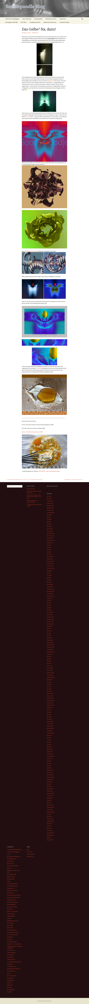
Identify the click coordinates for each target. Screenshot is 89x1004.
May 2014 (49, 802)
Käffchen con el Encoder (12, 911)
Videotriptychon (10, 980)
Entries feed (29, 852)
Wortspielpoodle (11, 989)
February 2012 (50, 830)
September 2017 (50, 733)
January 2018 (50, 723)
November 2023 (50, 563)
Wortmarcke (10, 987)
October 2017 (50, 730)
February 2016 (50, 770)
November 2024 (50, 535)
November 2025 (50, 508)
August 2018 (49, 707)
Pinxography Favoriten (35, 22)
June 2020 (49, 658)
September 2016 (50, 756)
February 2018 (50, 721)
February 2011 (50, 839)
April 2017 (49, 744)
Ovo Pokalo (38, 368)
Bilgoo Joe (9, 868)
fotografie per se (11, 888)
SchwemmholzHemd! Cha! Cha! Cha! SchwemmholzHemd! (23, 479)
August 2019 (49, 679)
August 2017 (49, 735)
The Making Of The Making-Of (13, 968)
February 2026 (50, 501)
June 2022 (49, 603)
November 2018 (50, 700)
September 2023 (50, 568)
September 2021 (50, 624)
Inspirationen (63, 19)
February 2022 (50, 612)
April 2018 (49, 716)
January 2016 (50, 772)
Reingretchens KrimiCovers (50, 22)
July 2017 (49, 737)
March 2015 (49, 786)
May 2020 (49, 661)
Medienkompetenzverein (12, 920)
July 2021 (49, 628)
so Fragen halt (10, 957)
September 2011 (50, 835)
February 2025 (50, 528)
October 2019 (50, 675)
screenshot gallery (11, 952)
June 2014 (49, 800)
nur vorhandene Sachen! (12, 934)
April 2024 (49, 552)
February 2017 (50, 749)
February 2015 (50, 788)
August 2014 (49, 798)
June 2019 (49, 684)
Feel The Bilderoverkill (12, 886)
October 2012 (50, 819)
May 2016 (49, 765)
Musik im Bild (10, 927)
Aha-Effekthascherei (11, 858)
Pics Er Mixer (24, 22)
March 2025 (49, 526)
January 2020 (50, 670)
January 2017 (50, 751)
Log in (28, 849)
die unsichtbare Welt (11, 874)
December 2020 (50, 644)
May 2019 (49, 686)
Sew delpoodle (10, 954)
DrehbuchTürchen (11, 876)
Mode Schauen (10, 923)
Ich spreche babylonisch (12, 902)
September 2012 (50, 821)
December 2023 (50, 561)
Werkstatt (36, 32)
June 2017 (49, 740)
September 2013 (50, 812)
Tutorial (8, 973)
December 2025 (50, 505)
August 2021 (49, 626)
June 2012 (49, 826)
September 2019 (50, 677)
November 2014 (50, 793)
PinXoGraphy (10, 937)
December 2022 (50, 589)
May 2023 (49, 577)
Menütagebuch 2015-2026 (11, 22)
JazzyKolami (10, 909)
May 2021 (49, 633)
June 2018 (49, 712)
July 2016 (49, 761)
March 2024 (49, 554)
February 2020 (50, 668)
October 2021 (50, 621)
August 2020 (49, 654)
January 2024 (50, 559)
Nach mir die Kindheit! (12, 930)
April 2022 (49, 607)
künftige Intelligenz (11, 916)
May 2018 (49, 714)
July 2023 (49, 573)
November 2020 (50, 647)
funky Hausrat (10, 893)
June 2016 (49, 763)
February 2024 (50, 556)
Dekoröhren (51, 80)
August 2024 (49, 542)
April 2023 (49, 580)
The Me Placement (11, 971)
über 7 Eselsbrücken (11, 975)
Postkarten (9, 939)
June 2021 (49, 631)
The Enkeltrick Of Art (11, 966)
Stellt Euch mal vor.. (11, 959)
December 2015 (50, 774)
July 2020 (49, 656)
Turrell (27, 116)
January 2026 (50, 503)
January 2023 (50, 586)
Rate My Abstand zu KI (12, 941)
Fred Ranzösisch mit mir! (12, 890)
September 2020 (50, 651)
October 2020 (50, 649)
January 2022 (50, 614)
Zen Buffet (9, 992)
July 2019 (49, 682)
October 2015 (50, 779)
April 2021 (49, 635)
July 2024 (49, 545)
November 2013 (50, 807)
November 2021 (50, 619)
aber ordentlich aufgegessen (13, 856)
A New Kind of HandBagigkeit (12, 19)
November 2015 (50, 777)
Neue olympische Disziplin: (13, 932)
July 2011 (49, 837)
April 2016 (49, 768)
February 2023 (50, 584)
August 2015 (49, 781)
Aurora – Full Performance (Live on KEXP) (32, 432)
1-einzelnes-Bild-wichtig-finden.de (14, 849)
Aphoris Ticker (10, 863)
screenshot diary (11, 950)
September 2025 (50, 512)
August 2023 (49, 570)
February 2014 (50, 805)
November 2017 (50, 728)
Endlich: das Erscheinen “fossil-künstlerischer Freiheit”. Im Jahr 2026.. (34, 496)
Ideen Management (11, 904)
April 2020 (49, 663)
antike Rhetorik (10, 861)
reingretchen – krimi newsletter (14, 944)
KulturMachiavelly (11, 913)
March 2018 (49, 719)
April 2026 (49, 496)
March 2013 (49, 816)
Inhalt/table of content (51, 19)
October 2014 (50, 795)
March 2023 (49, 582)
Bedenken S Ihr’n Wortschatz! (74, 479)
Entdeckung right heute (12, 883)
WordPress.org (30, 856)
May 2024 (49, 549)
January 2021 (50, 642)
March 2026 (49, 498)
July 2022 (49, 600)
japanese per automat (12, 906)
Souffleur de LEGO (31, 489)
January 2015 (50, 791)
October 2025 (50, 510)
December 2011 (50, 833)
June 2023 (49, 575)
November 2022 (50, 591)
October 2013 (50, 809)
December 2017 (50, 726)
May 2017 (49, 742)
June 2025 (49, 519)
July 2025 (49, 517)
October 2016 (50, 754)
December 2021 (50, 617)
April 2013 (49, 814)
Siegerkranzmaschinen (32, 251)
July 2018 (49, 709)
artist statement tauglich (12, 865)
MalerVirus (9, 918)
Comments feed (30, 854)
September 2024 (50, 540)
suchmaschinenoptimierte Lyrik (14, 961)
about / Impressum (27, 19)
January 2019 (50, 696)
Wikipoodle (9, 985)
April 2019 (49, 689)
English (8, 881)
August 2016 (49, 758)
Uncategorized (10, 978)
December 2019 (50, 672)
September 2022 (50, 596)
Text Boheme (10, 964)
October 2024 (50, 538)
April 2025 (49, 524)
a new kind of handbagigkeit (13, 852)
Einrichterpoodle (38, 19)
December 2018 (50, 698)
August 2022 (49, 598)
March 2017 (49, 747)
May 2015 (49, 784)
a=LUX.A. (9, 854)
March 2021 (49, 638)
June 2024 (49, 547)
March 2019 (49, 691)
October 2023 (50, 566)
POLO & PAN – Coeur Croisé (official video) (49, 471)
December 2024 (50, 533)
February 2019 (50, 693)
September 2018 (50, 705)
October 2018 (50, 703)
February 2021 (50, 640)
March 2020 (49, 665)
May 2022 (49, 605)
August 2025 (49, 515)
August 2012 (49, 823)
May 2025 (49, 521)
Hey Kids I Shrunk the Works (13, 897)
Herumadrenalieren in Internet (13, 895)
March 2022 (49, 610)
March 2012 (49, 828)
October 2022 (50, 593)
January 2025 (50, 531)
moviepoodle (10, 925)
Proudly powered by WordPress (44, 1001)
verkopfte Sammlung (64, 22)
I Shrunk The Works (11, 900)
